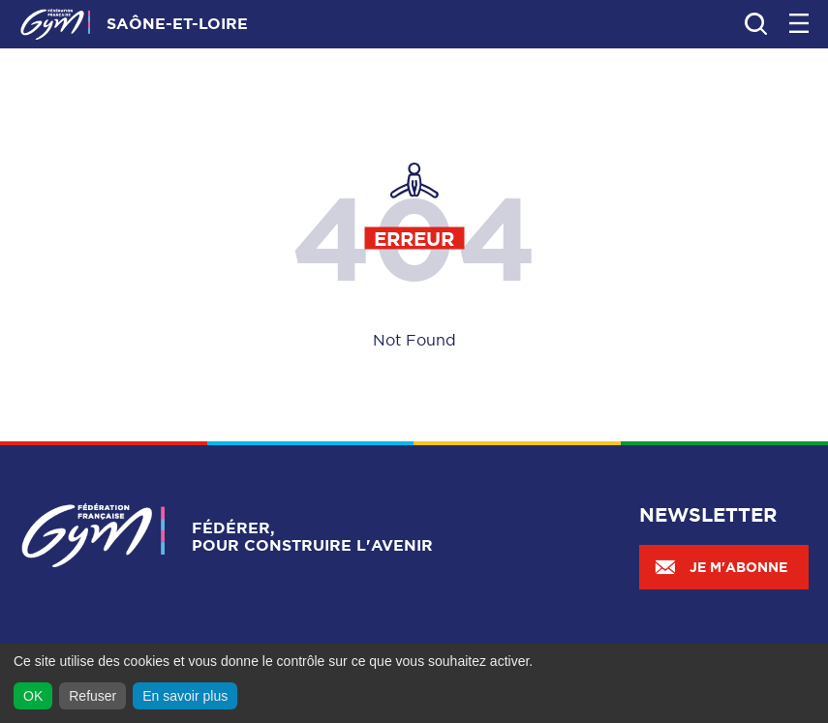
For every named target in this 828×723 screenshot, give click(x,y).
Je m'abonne (720, 567)
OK (33, 696)
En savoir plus (185, 696)
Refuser (92, 696)
